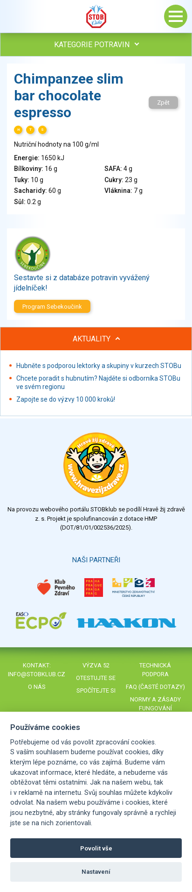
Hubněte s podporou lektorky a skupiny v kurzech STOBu (98, 365)
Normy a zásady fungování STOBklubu (155, 708)
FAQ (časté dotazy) (155, 686)
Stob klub (96, 16)
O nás (37, 686)
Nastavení (96, 871)
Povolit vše (96, 848)
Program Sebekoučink (52, 306)
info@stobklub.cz (36, 674)
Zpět (163, 102)
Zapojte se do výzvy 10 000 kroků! (65, 399)
